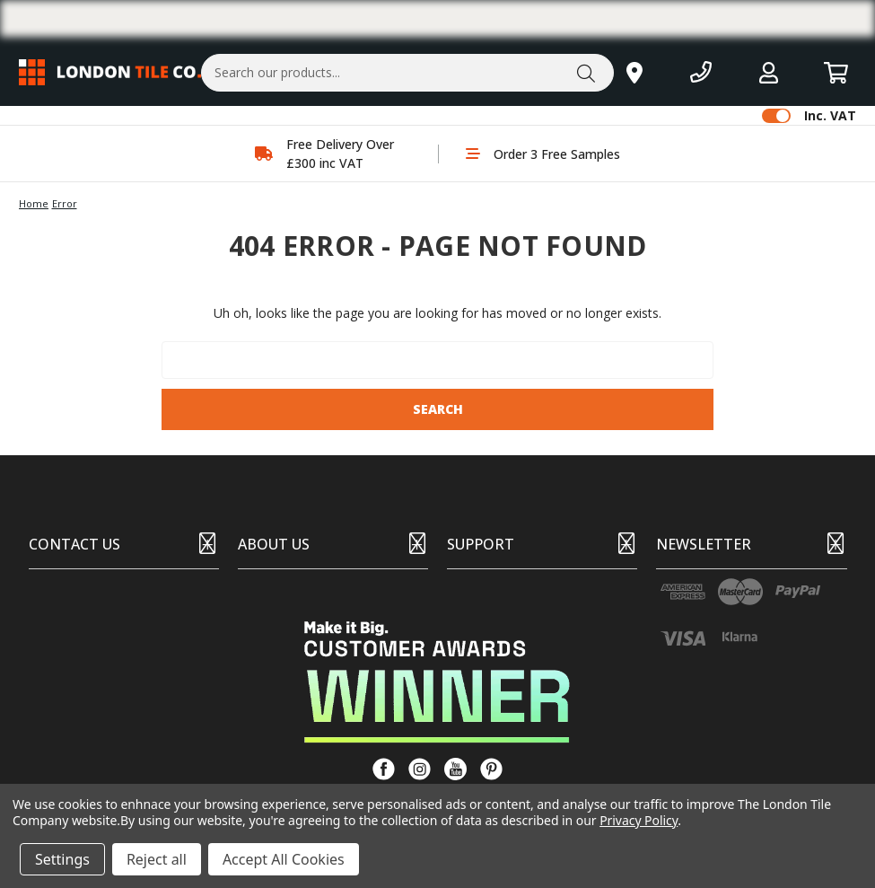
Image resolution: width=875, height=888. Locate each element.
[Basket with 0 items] (836, 72)
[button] (438, 681)
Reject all (157, 859)
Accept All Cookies (284, 859)
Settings (62, 859)
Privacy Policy (638, 820)
